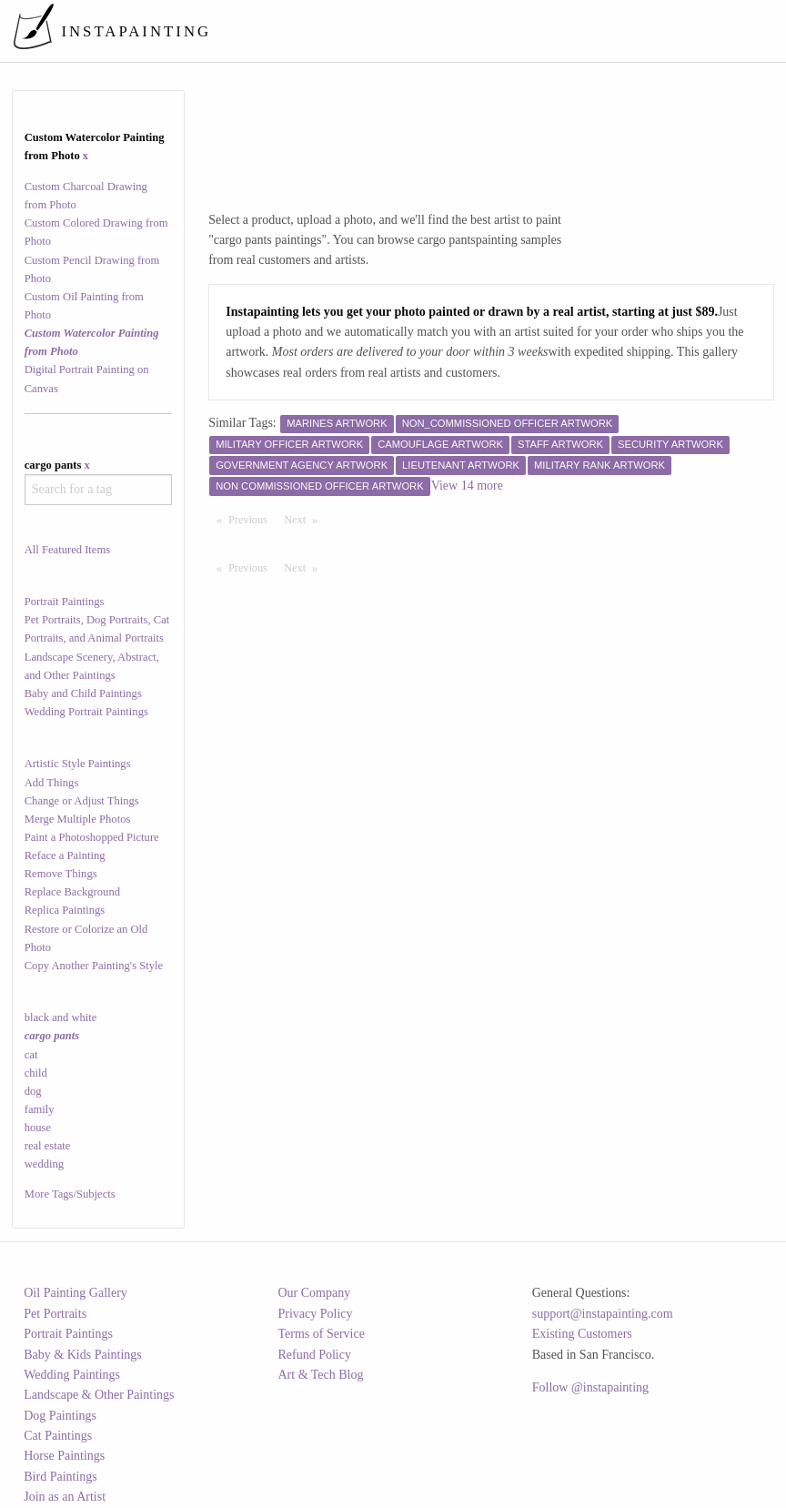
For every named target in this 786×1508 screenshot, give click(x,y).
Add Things (52, 782)
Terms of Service (320, 1334)
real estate (48, 1145)
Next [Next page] (305, 518)
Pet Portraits (55, 1314)
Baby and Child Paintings (83, 693)
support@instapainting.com (602, 1314)
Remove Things (61, 873)
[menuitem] (438, 30)
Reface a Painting (65, 855)
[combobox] (99, 489)
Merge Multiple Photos (78, 819)
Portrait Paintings (65, 601)
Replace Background (72, 892)
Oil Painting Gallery (75, 1293)
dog (33, 1091)
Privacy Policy (314, 1314)
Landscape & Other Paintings (99, 1395)
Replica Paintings (65, 910)
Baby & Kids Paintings (83, 1354)
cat (31, 1054)
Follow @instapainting (590, 1387)
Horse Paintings (64, 1455)
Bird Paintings (60, 1476)
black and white (61, 1017)
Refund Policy (314, 1354)
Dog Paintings (60, 1415)
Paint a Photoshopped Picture (92, 837)
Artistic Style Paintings (78, 763)
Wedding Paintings (72, 1374)
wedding (44, 1164)
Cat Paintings (58, 1435)
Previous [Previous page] (252, 518)
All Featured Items (67, 549)
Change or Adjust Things (82, 800)
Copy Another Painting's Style (94, 965)
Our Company (313, 1293)
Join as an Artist (65, 1496)
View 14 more (467, 485)
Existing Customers (582, 1334)
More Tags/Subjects (70, 1194)
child (36, 1073)
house (38, 1127)
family (40, 1109)
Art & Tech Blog (320, 1374)
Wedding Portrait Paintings (86, 711)
